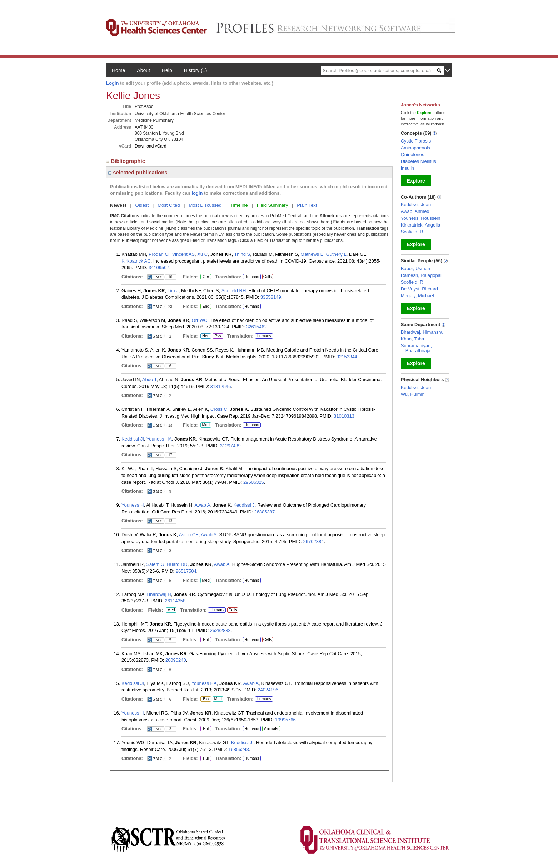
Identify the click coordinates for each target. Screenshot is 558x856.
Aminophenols (415, 147)
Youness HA (159, 439)
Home (118, 70)
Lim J (173, 290)
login (197, 193)
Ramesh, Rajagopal (421, 275)
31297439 (230, 445)
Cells (267, 276)
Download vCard (150, 146)
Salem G (155, 564)
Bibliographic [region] (126, 161)
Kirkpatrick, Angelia (420, 225)
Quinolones (412, 154)
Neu (204, 336)
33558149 (270, 297)
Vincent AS (183, 254)
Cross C (218, 409)
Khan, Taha (412, 339)
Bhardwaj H (159, 594)
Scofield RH (233, 290)
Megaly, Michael (417, 295)
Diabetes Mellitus (418, 161)
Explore (416, 181)
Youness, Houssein (420, 218)
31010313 (344, 416)
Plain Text (307, 205)
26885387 (264, 511)
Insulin (407, 168)
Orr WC (200, 320)
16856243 (238, 749)
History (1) (195, 70)
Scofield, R (412, 231)
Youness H (132, 505)
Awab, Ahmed (415, 211)
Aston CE (189, 534)
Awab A (202, 505)
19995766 (285, 719)
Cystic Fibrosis (416, 141)
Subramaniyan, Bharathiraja (416, 348)
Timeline (239, 205)
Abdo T (149, 379)
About (143, 70)
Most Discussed (205, 205)
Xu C (202, 254)
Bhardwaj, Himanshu (422, 332)
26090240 (175, 660)
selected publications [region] (138, 172)
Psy (218, 336)
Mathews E (311, 254)
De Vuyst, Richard (419, 289)
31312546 (220, 386)
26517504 (186, 571)
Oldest (142, 205)
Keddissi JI (132, 439)
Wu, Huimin (413, 394)
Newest (118, 205)
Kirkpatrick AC (136, 261)
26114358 (175, 600)
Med (205, 425)
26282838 (220, 630)
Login (112, 83)
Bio (205, 699)
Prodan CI (159, 254)
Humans (251, 276)
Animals (271, 728)
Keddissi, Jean (416, 204)
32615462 (256, 326)
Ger (204, 276)
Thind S (242, 254)
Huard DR (177, 564)
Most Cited (169, 205)
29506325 (253, 482)
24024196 (268, 689)
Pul (205, 639)
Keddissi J (243, 505)
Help (167, 70)
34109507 (159, 267)
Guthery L (336, 254)
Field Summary (272, 205)
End (205, 306)
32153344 (347, 356)
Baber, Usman (415, 268)
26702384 (313, 541)
